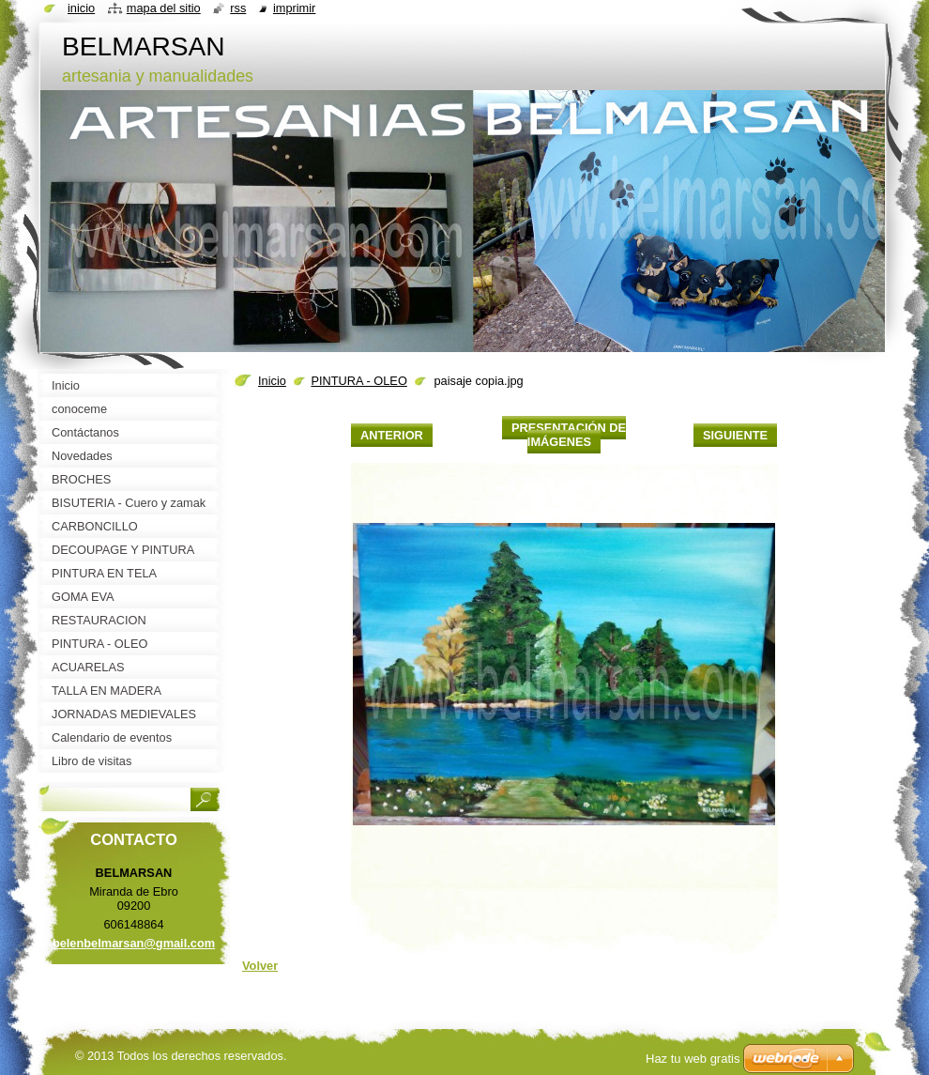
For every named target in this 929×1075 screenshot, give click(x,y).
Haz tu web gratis (692, 1059)
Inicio (272, 381)
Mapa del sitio (164, 8)
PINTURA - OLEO (358, 381)
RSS (238, 8)
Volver (260, 966)
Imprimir (294, 8)
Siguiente (735, 435)
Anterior (391, 435)
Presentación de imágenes (568, 435)
